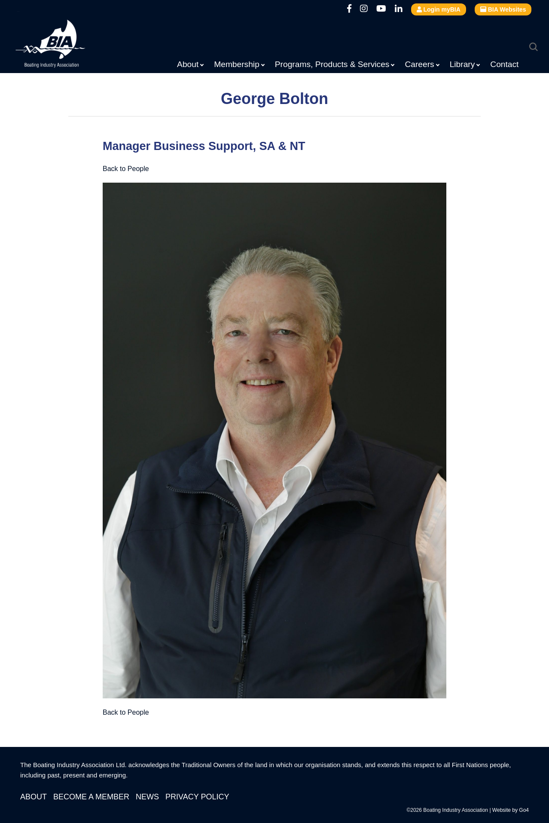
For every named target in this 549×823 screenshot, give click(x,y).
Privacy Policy (197, 796)
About (187, 64)
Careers (419, 64)
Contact (504, 64)
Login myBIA (439, 9)
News (147, 796)
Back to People (126, 168)
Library (462, 64)
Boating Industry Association (71, 45)
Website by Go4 (510, 810)
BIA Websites (503, 9)
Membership (236, 64)
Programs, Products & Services (332, 64)
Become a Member (91, 796)
